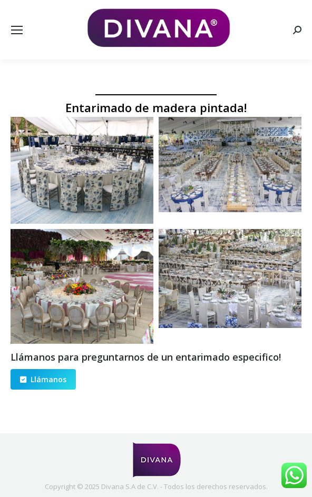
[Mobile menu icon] (17, 30)
